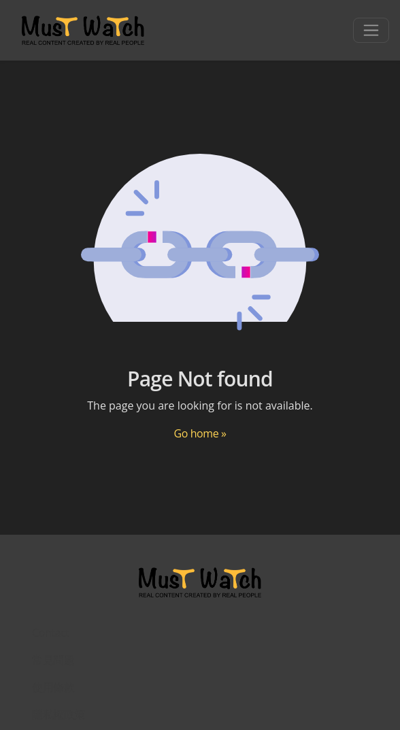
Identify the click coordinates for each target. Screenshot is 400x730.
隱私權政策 (58, 714)
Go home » (199, 433)
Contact (50, 632)
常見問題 (53, 659)
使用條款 (53, 687)
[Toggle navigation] (371, 30)
